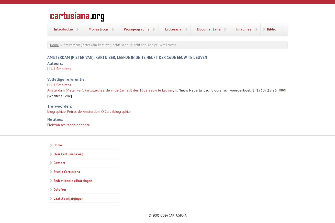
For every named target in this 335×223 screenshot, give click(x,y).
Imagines (243, 29)
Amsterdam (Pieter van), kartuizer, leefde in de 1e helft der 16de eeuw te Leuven (110, 90)
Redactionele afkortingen (72, 181)
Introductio (63, 29)
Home (54, 45)
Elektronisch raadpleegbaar (68, 125)
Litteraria (173, 29)
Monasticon (98, 29)
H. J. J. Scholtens (59, 68)
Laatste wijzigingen (68, 198)
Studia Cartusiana (66, 172)
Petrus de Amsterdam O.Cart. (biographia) (99, 111)
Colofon (59, 189)
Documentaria (209, 29)
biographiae (56, 111)
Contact (59, 163)
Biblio (271, 29)
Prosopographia (137, 29)
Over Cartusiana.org (68, 154)
